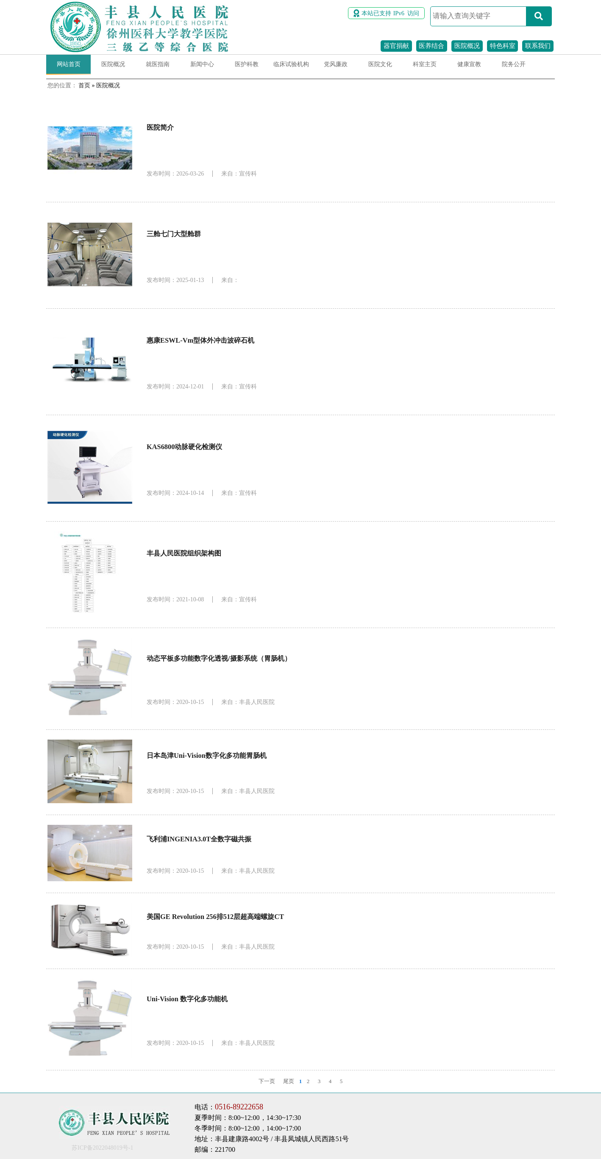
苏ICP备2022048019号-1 (102, 1148)
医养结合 (431, 45)
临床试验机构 (291, 64)
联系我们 (538, 45)
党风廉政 (336, 64)
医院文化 (380, 64)
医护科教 (247, 64)
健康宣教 (469, 64)
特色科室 (502, 45)
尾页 (288, 1081)
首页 (84, 85)
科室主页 (425, 64)
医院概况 (467, 45)
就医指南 (158, 64)
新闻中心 (202, 64)
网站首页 (69, 64)
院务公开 (514, 64)
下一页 (267, 1081)
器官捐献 (396, 45)
